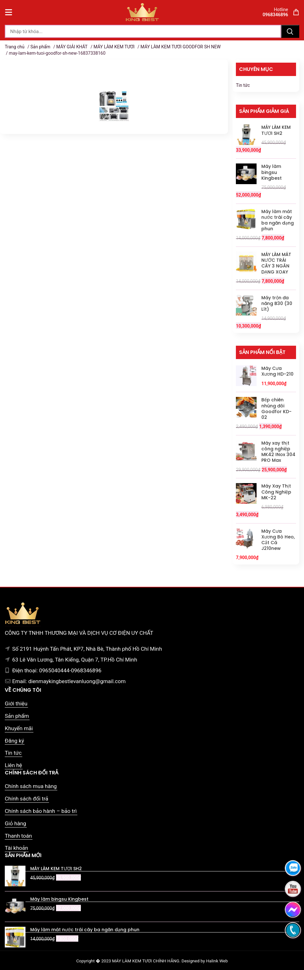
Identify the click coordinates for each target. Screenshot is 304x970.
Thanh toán (18, 836)
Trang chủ (15, 46)
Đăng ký (14, 741)
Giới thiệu (16, 703)
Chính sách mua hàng (31, 786)
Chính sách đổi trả (26, 798)
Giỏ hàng (15, 823)
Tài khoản (16, 848)
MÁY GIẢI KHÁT (72, 46)
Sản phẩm (40, 46)
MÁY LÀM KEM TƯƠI (114, 46)
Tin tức (243, 85)
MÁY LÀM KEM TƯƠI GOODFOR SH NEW (180, 46)
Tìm (290, 31)
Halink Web (217, 960)
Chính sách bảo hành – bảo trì (41, 811)
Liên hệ (13, 765)
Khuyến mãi (19, 728)
